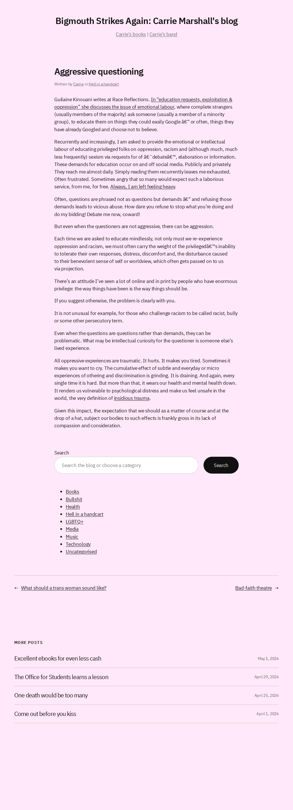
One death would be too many (50, 695)
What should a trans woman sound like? (63, 587)
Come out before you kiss (45, 714)
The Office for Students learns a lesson (61, 677)
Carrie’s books (131, 34)
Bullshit (74, 499)
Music (72, 536)
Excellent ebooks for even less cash (57, 658)
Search (61, 452)
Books (72, 491)
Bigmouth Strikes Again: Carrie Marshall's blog (146, 21)
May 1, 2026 (268, 658)
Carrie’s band (164, 34)
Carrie (78, 84)
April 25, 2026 (266, 695)
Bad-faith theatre (253, 587)
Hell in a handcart (104, 84)
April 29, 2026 (266, 676)
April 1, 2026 (267, 713)
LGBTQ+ (74, 521)
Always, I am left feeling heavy (142, 186)
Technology (78, 544)
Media (72, 529)
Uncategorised (81, 551)
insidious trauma (132, 398)
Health (73, 506)
